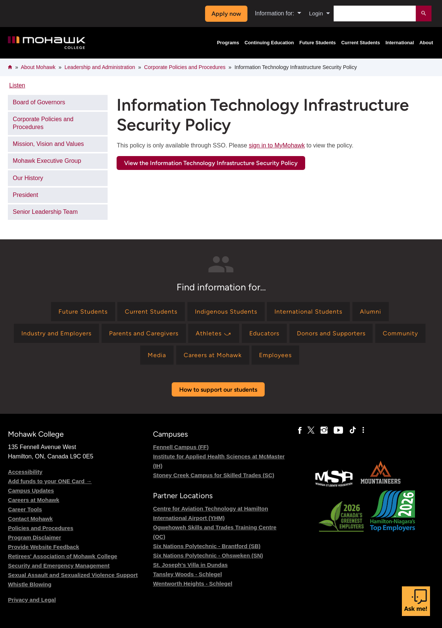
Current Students (360, 42)
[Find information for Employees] (275, 355)
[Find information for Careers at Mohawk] (212, 355)
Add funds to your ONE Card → (49, 481)
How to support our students (218, 389)
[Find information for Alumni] (370, 311)
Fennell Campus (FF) (180, 447)
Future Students (317, 42)
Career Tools (25, 509)
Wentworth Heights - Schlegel (192, 583)
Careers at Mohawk (33, 500)
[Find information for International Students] (308, 311)
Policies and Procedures (40, 528)
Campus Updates (31, 490)
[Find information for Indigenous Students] (226, 311)
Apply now (225, 13)
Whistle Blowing (29, 584)
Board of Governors (39, 102)
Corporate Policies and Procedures (184, 67)
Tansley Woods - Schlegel (187, 574)
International (399, 42)
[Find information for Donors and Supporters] (331, 333)
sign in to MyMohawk (277, 145)
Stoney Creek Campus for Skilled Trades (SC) (213, 475)
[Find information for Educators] (264, 333)
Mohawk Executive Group (47, 161)
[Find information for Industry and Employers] (56, 333)
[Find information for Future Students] (83, 311)
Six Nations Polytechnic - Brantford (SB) (207, 546)
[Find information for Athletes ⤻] (213, 333)
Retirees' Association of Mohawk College (62, 556)
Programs (228, 42)
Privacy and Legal (32, 599)
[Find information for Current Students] (151, 311)
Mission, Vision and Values (48, 144)
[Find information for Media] (157, 355)
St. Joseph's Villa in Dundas (190, 565)
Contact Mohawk (30, 518)
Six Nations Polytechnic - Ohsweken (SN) (208, 555)
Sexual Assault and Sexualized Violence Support (73, 575)
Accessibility (25, 472)
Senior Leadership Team (45, 212)
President (25, 195)
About (426, 42)
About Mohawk (38, 67)
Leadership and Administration (99, 67)
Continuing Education (269, 42)
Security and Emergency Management (58, 565)
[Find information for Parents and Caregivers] (144, 333)
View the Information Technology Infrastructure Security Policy (211, 163)
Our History (28, 178)
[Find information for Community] (400, 333)
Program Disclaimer (34, 537)
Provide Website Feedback (43, 547)
